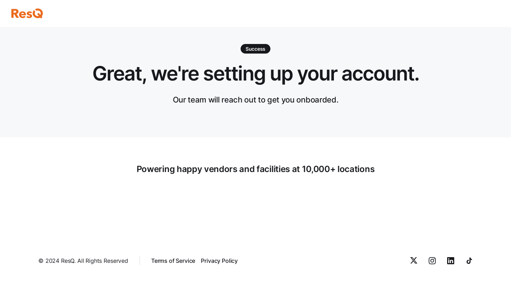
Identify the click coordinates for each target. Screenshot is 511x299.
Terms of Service (173, 260)
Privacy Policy (219, 260)
